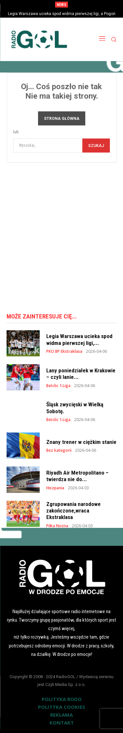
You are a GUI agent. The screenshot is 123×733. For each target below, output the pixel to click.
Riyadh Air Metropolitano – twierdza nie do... (77, 475)
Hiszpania (55, 488)
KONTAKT (62, 722)
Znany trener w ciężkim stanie (81, 442)
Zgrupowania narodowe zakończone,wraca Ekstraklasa (73, 511)
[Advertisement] (61, 235)
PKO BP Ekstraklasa (64, 351)
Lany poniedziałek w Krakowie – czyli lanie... (80, 373)
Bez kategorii (59, 450)
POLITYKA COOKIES (61, 707)
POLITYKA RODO (62, 699)
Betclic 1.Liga (58, 386)
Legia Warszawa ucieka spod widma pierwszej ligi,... (79, 339)
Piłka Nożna (57, 526)
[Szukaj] (96, 145)
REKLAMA (61, 714)
